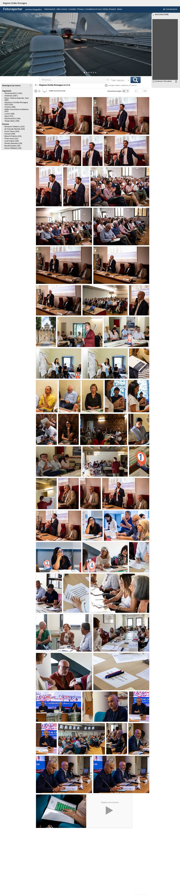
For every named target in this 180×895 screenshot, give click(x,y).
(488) (9, 107)
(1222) (14, 127)
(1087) (11, 96)
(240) (13, 136)
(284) (11, 131)
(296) (11, 121)
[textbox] (72, 80)
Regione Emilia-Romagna (15, 3)
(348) (12, 119)
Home (35, 85)
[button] (84, 72)
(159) (13, 143)
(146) (12, 146)
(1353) (13, 93)
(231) (11, 139)
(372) (8, 116)
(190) (11, 141)
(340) (14, 129)
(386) (9, 114)
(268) (9, 134)
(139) (12, 148)
